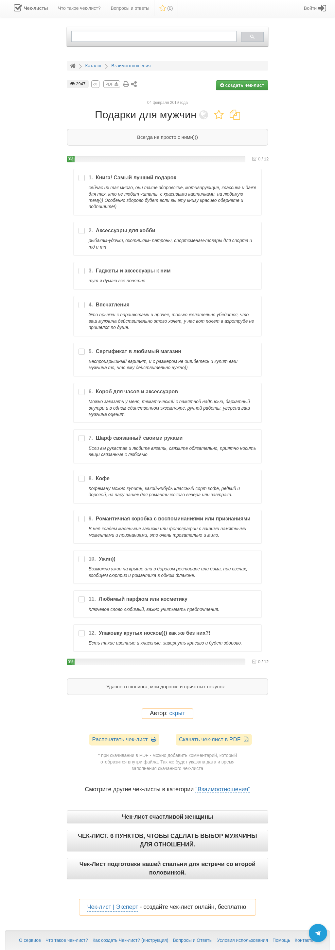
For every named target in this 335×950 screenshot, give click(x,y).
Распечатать (124, 739)
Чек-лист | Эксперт (112, 907)
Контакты (304, 940)
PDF (111, 84)
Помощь (281, 940)
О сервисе (30, 940)
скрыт (177, 713)
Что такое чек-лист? (66, 940)
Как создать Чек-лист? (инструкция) (130, 940)
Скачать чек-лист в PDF (214, 739)
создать (242, 85)
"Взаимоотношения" (222, 789)
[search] (153, 36)
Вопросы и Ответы (192, 940)
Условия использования (242, 940)
